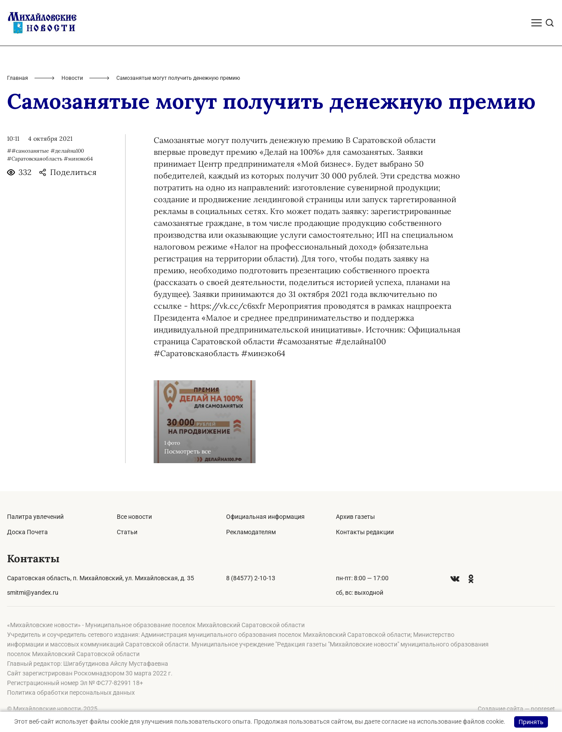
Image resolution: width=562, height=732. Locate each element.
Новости (72, 78)
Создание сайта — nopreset (516, 708)
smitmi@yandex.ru (32, 592)
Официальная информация (265, 516)
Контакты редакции (365, 532)
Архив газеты (355, 516)
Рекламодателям (251, 532)
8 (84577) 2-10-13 (250, 578)
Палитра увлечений (35, 516)
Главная (17, 78)
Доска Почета (27, 532)
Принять (531, 721)
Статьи (127, 532)
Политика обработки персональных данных (71, 692)
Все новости (134, 516)
